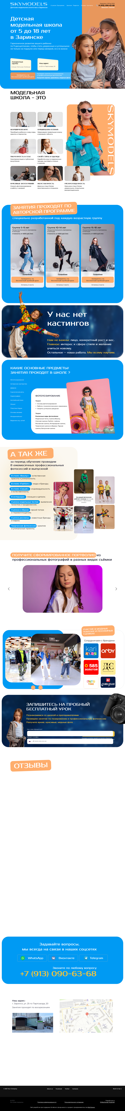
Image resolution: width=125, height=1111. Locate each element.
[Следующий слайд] (116, 588)
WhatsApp (35, 958)
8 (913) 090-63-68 (107, 5)
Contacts (75, 1089)
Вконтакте (66, 958)
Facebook (59, 1089)
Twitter (67, 1089)
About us (50, 1089)
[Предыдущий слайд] (9, 588)
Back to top (117, 1089)
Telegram (96, 958)
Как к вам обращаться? (34, 729)
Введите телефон (32, 737)
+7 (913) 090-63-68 (58, 974)
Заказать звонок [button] (108, 7)
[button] (98, 274)
